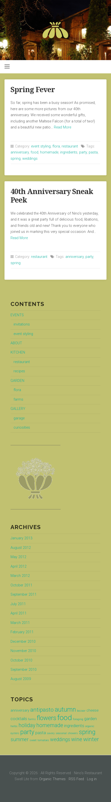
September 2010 (24, 670)
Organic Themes (52, 779)
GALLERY (18, 409)
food (34, 152)
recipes (19, 371)
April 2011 (19, 613)
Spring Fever (33, 89)
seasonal (61, 733)
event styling (41, 146)
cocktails (19, 718)
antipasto (42, 709)
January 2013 (21, 538)
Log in (92, 779)
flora (56, 146)
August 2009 (21, 679)
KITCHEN (18, 352)
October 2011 (21, 585)
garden (90, 718)
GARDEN (17, 381)
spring (16, 158)
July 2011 (18, 604)
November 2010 (23, 651)
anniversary (20, 152)
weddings (30, 158)
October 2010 (21, 660)
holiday (27, 725)
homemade (49, 152)
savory (51, 733)
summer (20, 739)
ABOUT (16, 343)
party (83, 152)
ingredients (68, 152)
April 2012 (19, 566)
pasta (93, 152)
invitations (22, 324)
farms (18, 399)
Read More (62, 127)
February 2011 (22, 632)
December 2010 (23, 641)
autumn (65, 709)
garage (19, 418)
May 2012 (18, 557)
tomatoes (43, 740)
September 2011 (24, 594)
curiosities (22, 427)
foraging (78, 719)
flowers (46, 718)
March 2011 (20, 623)
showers (73, 733)
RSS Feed (76, 779)
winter (91, 739)
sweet (33, 740)
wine (76, 739)
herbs (14, 726)
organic (89, 726)
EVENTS (17, 315)
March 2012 (20, 576)
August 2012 (21, 548)
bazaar (81, 710)
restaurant (70, 146)
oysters (15, 733)
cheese (92, 710)
